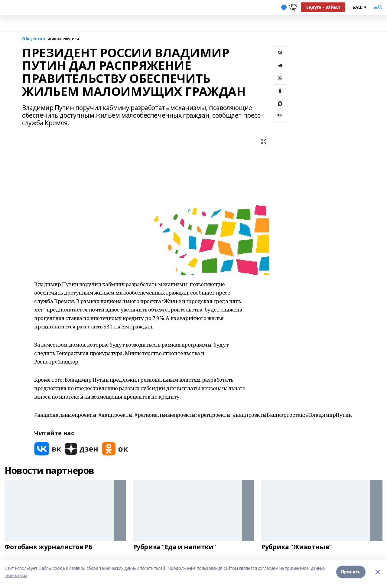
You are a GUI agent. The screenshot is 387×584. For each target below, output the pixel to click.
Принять (351, 572)
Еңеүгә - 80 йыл (323, 7)
